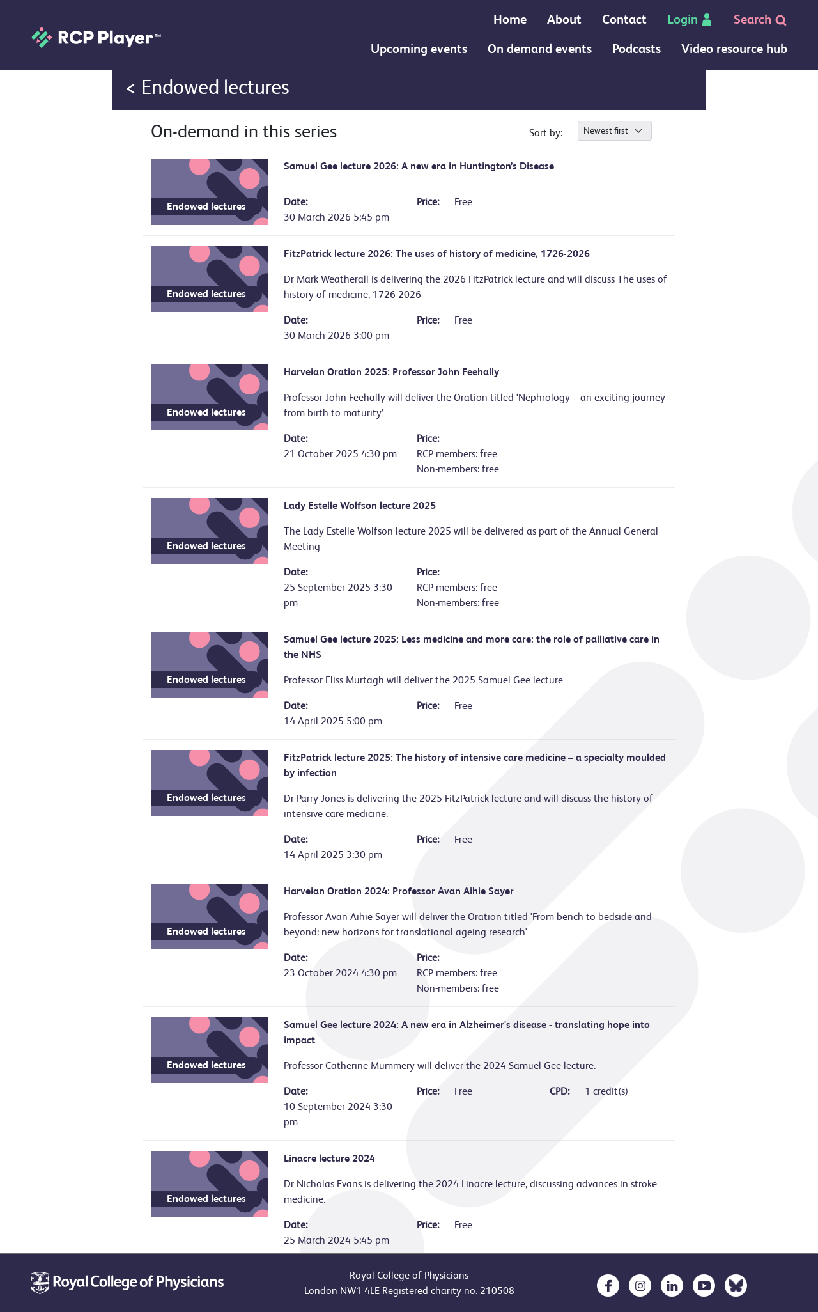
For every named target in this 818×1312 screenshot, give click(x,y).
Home (510, 19)
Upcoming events (419, 49)
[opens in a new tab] (608, 1285)
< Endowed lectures (207, 87)
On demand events (540, 49)
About (564, 19)
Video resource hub (734, 49)
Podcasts (636, 49)
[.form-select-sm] (615, 131)
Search (760, 19)
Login (690, 19)
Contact (624, 19)
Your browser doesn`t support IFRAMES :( (409, 110)
